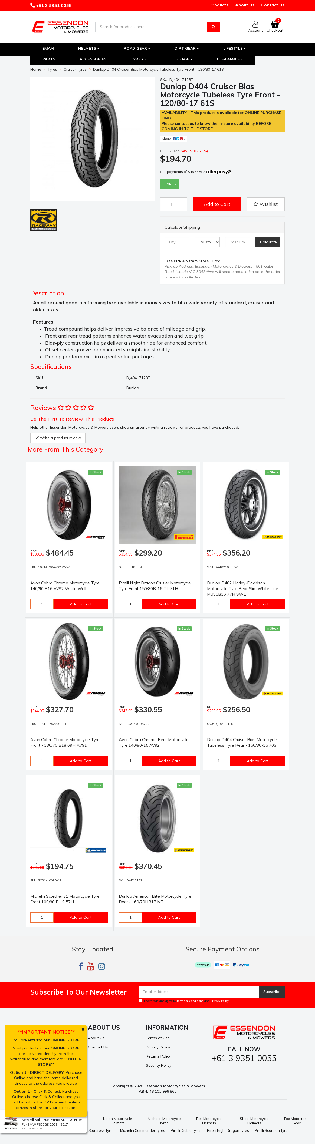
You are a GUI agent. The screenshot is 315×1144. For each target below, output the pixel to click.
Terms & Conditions (190, 1001)
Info (235, 172)
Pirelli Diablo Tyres (186, 1130)
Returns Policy (158, 1056)
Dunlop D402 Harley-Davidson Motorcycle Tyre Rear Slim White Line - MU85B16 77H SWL (244, 588)
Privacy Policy (219, 1001)
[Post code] (237, 242)
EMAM (48, 48)
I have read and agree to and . (184, 1001)
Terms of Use (158, 1037)
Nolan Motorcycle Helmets (117, 1120)
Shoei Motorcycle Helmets (254, 1120)
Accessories (93, 59)
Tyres (138, 59)
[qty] (177, 242)
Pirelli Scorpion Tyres (272, 1130)
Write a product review (58, 437)
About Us (245, 5)
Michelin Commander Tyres (142, 1130)
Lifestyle (234, 48)
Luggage (181, 59)
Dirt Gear (187, 48)
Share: (174, 139)
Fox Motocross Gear (296, 1120)
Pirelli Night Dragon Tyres (228, 1130)
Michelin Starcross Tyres (94, 1130)
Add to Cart (217, 204)
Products (219, 5)
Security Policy (158, 1065)
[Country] (207, 242)
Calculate (268, 242)
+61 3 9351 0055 (53, 5)
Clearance (230, 59)
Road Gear (137, 48)
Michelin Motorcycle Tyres (164, 1120)
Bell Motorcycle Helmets (209, 1120)
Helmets (88, 48)
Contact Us (273, 5)
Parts (48, 59)
